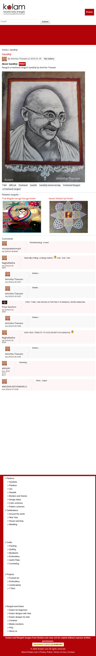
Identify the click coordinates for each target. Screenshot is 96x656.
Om (10, 489)
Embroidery (14, 556)
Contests (13, 620)
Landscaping (15, 585)
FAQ (11, 628)
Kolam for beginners (18, 610)
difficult (12, 185)
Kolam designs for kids (19, 617)
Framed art (14, 578)
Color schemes (16, 503)
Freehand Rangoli (71, 185)
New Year (13, 517)
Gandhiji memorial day (50, 185)
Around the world (17, 514)
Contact (71, 652)
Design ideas (15, 499)
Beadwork (13, 553)
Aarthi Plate (14, 560)
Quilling (12, 549)
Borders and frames (18, 496)
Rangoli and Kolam (15, 606)
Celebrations (12, 510)
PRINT (22, 63)
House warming (16, 521)
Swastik (12, 492)
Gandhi (33, 185)
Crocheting (14, 564)
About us (13, 631)
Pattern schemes (16, 507)
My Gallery (49, 58)
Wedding (13, 524)
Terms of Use (60, 652)
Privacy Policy (46, 652)
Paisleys (13, 485)
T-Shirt (12, 588)
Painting (12, 546)
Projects (10, 574)
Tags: (4, 184)
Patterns (10, 478)
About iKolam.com (29, 652)
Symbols (13, 482)
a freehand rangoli (11, 189)
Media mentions (16, 624)
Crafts (9, 542)
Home (5, 49)
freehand (23, 185)
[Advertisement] (52, 434)
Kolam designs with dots (20, 613)
